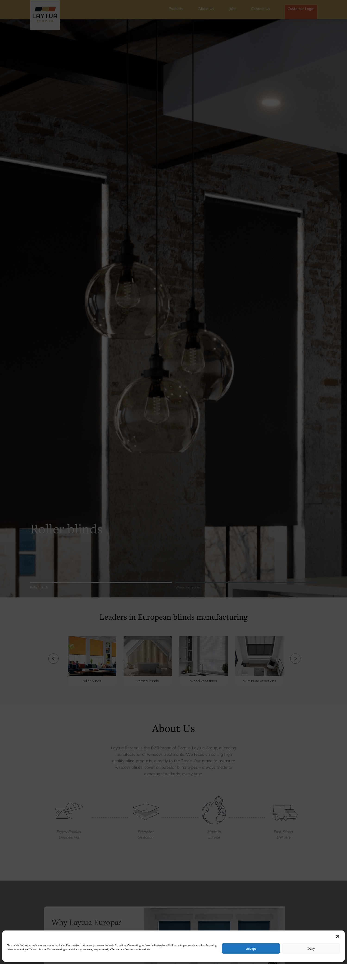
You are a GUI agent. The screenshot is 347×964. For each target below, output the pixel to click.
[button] (337, 936)
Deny (311, 948)
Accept (251, 948)
